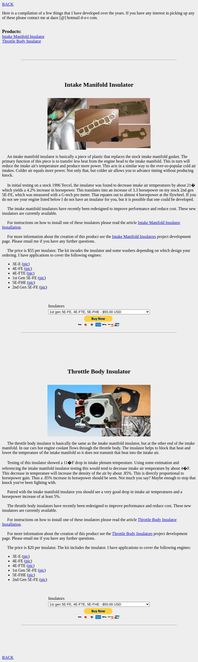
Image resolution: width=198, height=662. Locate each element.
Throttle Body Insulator (21, 41)
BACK (7, 4)
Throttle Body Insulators (132, 533)
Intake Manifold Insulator (23, 36)
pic (25, 264)
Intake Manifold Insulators (134, 236)
